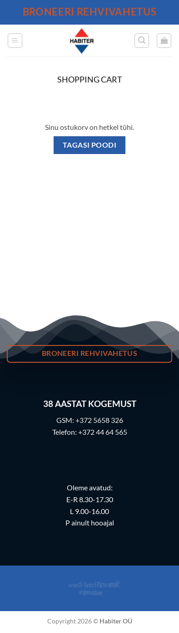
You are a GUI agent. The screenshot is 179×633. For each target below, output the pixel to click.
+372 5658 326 (99, 420)
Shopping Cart (89, 79)
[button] (15, 40)
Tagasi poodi (90, 145)
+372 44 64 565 (102, 431)
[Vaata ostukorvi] (164, 40)
